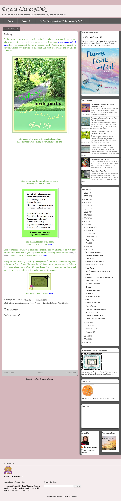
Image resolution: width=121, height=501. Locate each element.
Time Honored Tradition (94, 255)
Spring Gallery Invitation (95, 318)
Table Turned (90, 268)
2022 (86, 205)
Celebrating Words (93, 290)
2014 (86, 339)
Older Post (71, 373)
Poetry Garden (91, 306)
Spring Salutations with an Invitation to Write (101, 133)
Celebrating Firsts (93, 303)
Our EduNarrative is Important (98, 271)
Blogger (74, 496)
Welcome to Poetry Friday (101, 145)
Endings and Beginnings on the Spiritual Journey (102, 105)
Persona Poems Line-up (94, 265)
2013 (86, 342)
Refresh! (89, 287)
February (90, 329)
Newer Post (9, 373)
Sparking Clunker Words (100, 159)
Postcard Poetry (92, 280)
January (89, 332)
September (90, 237)
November (90, 230)
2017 (86, 221)
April (88, 322)
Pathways (89, 293)
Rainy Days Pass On (98, 171)
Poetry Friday (35, 303)
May (88, 249)
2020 (86, 212)
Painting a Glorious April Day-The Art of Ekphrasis (104, 119)
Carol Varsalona (90, 447)
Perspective (90, 258)
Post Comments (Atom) (44, 379)
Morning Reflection (93, 296)
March (89, 326)
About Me (26, 20)
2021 (86, 209)
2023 (86, 202)
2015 (86, 336)
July (87, 243)
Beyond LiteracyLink (23, 9)
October (89, 233)
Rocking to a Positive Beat (95, 315)
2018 (86, 218)
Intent (88, 274)
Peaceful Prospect (93, 284)
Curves (88, 299)
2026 (86, 193)
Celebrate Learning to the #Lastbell (100, 277)
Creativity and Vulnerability (96, 309)
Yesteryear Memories (94, 252)
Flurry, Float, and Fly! (91, 37)
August (89, 240)
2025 (86, 196)
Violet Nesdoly (63, 303)
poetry (26, 303)
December (90, 227)
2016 (86, 224)
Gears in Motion (92, 312)
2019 (86, 215)
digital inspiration (16, 303)
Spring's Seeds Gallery (49, 303)
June (88, 246)
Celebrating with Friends (95, 262)
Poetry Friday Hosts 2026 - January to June (62, 20)
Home (10, 20)
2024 (86, 199)
